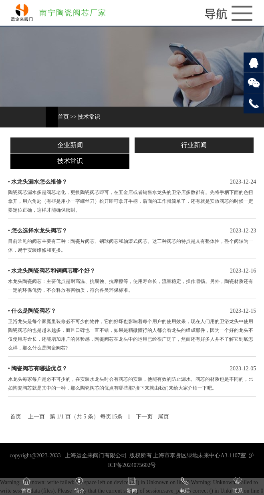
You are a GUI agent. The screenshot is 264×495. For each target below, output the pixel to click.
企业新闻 (70, 144)
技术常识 (89, 117)
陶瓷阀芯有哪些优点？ (39, 369)
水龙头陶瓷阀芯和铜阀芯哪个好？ (53, 271)
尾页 (163, 417)
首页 (63, 117)
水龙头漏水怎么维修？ (39, 182)
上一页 (36, 417)
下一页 (144, 417)
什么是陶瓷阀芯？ (33, 311)
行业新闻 (194, 144)
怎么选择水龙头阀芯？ (39, 231)
